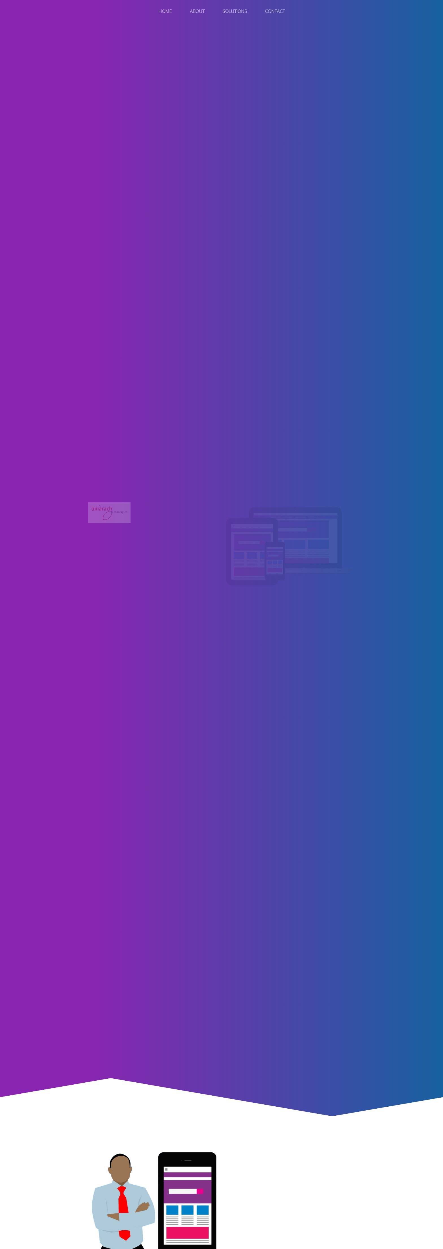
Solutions (235, 11)
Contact (275, 11)
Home (165, 11)
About (197, 11)
